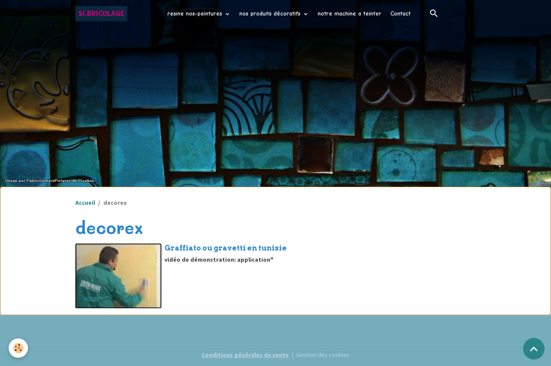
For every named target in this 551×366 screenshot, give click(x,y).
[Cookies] (18, 348)
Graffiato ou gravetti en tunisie (225, 248)
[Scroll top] (534, 349)
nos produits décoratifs (271, 13)
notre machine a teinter (349, 13)
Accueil (85, 202)
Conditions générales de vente (245, 355)
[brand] (101, 13)
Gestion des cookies (323, 355)
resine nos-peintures (195, 13)
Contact (400, 13)
